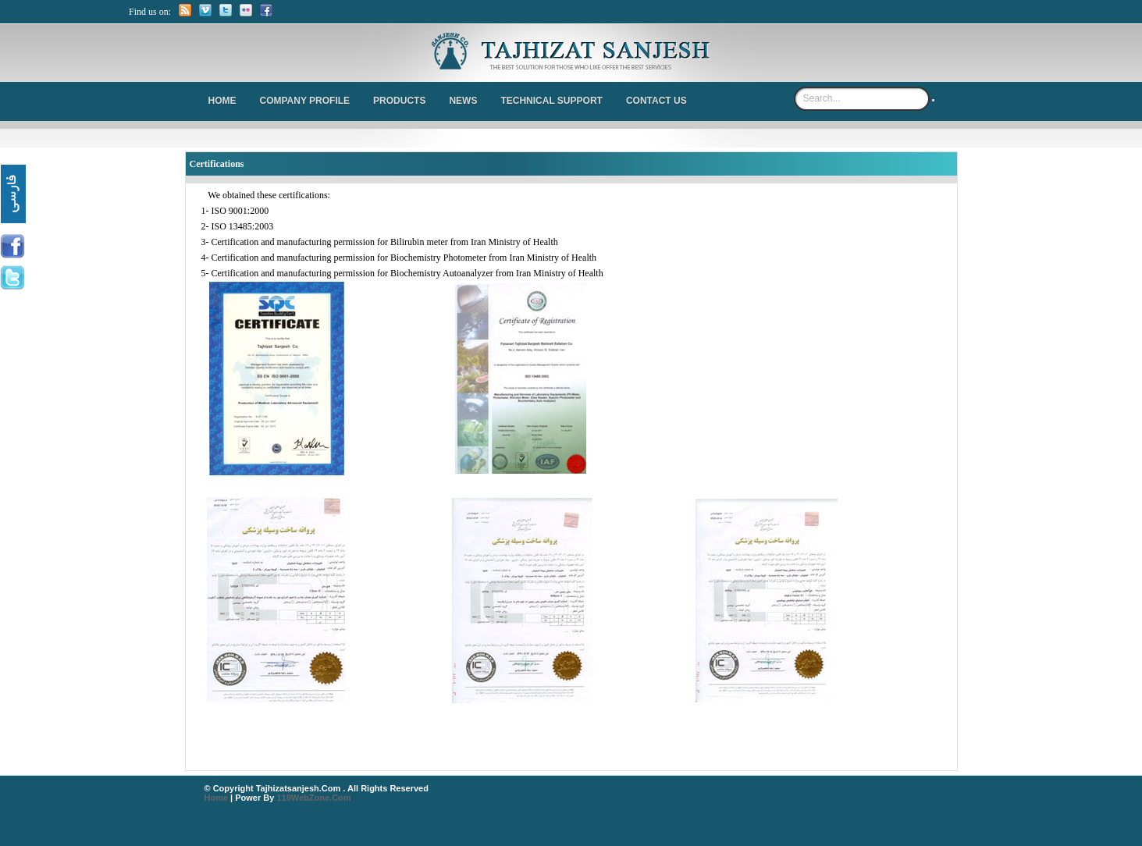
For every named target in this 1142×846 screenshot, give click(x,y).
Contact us (656, 100)
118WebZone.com (313, 797)
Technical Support (551, 100)
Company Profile (305, 100)
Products (399, 100)
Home (222, 100)
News (463, 100)
